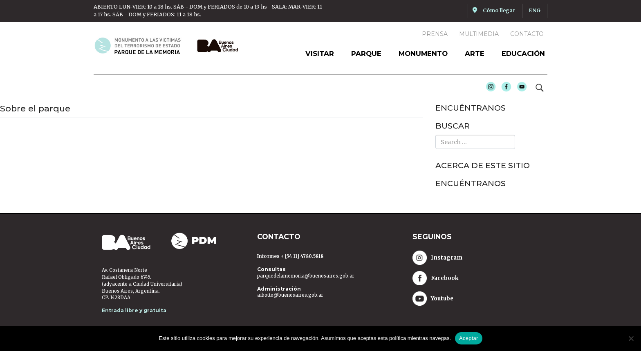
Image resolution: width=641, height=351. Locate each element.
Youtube (520, 89)
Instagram (489, 89)
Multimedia (479, 34)
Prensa (435, 34)
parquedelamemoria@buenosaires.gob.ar (305, 276)
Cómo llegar (499, 10)
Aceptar (468, 338)
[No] (631, 338)
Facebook (504, 89)
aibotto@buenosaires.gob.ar (290, 295)
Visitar (319, 53)
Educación (523, 53)
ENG (534, 10)
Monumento (423, 53)
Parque (366, 53)
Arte (474, 53)
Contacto (527, 34)
